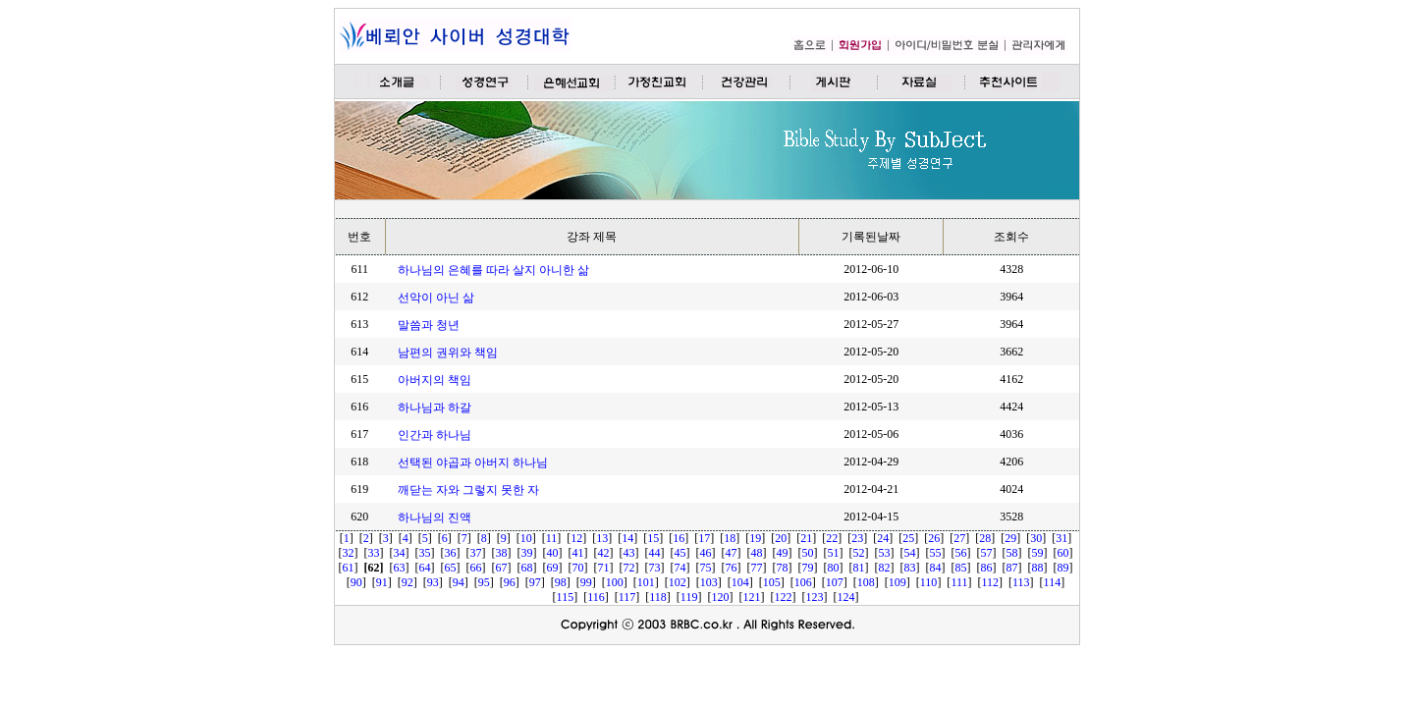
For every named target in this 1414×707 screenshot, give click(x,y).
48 (757, 553)
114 (1052, 582)
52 (859, 553)
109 (897, 582)
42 (604, 553)
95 (484, 582)
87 (1012, 567)
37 (476, 553)
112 (990, 582)
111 (959, 582)
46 (706, 553)
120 (720, 597)
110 (929, 582)
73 (655, 567)
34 (400, 553)
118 (658, 597)
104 (740, 582)
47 (731, 553)
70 (578, 567)
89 (1063, 567)
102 (677, 582)
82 (885, 567)
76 (731, 567)
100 (615, 582)
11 (552, 538)
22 (832, 538)
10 (526, 538)
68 (527, 567)
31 (1061, 538)
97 (535, 582)
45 (680, 553)
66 (476, 567)
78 (783, 567)
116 (596, 597)
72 (629, 567)
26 (934, 538)
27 (959, 538)
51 (834, 553)
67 (502, 567)
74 (680, 567)
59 (1038, 553)
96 (510, 582)
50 (808, 553)
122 (782, 597)
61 (348, 567)
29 (1010, 538)
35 (425, 553)
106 (803, 582)
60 (1063, 553)
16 (678, 538)
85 (961, 567)
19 (755, 538)
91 (382, 582)
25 (908, 538)
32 (348, 553)
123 (814, 597)
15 (653, 538)
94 (458, 582)
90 (356, 582)
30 (1036, 538)
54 (910, 553)
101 (646, 582)
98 (561, 582)
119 (689, 597)
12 (576, 538)
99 (586, 582)
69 (553, 567)
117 (627, 597)
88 (1038, 567)
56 (961, 553)
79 (808, 567)
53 (885, 553)
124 (845, 597)
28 (985, 538)
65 (451, 567)
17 (704, 538)
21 (806, 538)
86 (987, 567)
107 (834, 582)
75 (706, 567)
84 (936, 567)
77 (757, 567)
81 (859, 567)
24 (883, 538)
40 (553, 553)
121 (751, 597)
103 (709, 582)
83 (910, 567)
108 (866, 582)
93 (433, 582)
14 (627, 538)
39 (527, 553)
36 (451, 553)
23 (857, 538)
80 (834, 567)
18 (729, 538)
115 (565, 597)
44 (655, 553)
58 (1012, 553)
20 (781, 538)
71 (604, 567)
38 (502, 553)
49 (783, 553)
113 (1021, 582)
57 (987, 553)
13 (602, 538)
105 (772, 582)
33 (374, 553)
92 (407, 582)
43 (629, 553)
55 (936, 553)
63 (400, 567)
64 (425, 567)
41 (578, 553)
